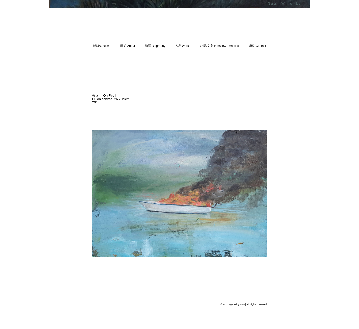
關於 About (127, 46)
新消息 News (101, 46)
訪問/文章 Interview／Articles (219, 46)
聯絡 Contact (257, 46)
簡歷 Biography (155, 46)
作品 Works (182, 46)
